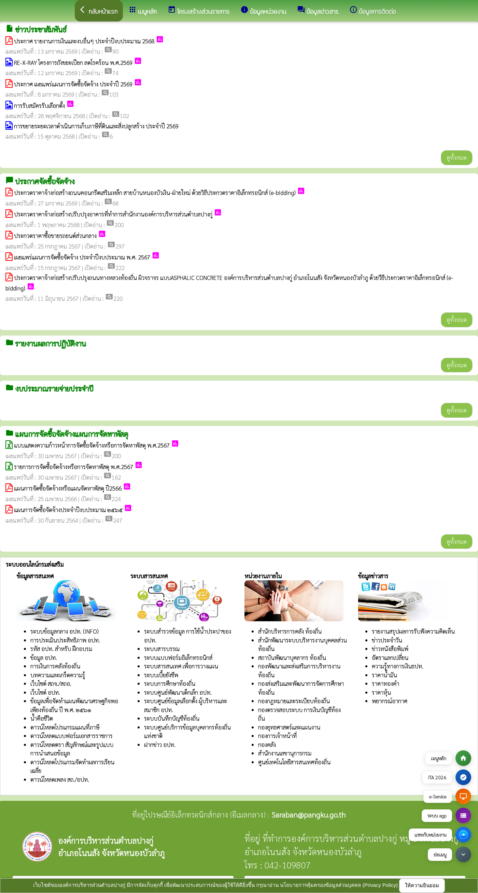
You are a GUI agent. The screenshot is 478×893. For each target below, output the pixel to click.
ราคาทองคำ (385, 683)
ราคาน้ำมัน (384, 675)
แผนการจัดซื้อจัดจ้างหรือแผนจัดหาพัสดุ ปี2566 (68, 488)
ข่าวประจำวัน (387, 640)
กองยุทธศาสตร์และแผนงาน (289, 727)
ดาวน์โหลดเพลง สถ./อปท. (59, 779)
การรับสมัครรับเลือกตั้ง (39, 105)
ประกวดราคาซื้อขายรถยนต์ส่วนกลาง (55, 235)
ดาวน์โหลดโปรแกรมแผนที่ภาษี (64, 727)
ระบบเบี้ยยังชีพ (161, 675)
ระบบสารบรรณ (162, 648)
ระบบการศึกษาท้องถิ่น (169, 683)
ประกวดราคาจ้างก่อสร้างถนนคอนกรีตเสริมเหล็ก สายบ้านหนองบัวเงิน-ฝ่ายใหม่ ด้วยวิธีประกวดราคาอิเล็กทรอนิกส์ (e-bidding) (155, 192)
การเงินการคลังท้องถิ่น (55, 666)
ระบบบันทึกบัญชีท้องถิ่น (171, 718)
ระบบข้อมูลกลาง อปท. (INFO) (64, 631)
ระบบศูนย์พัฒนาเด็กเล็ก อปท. (178, 692)
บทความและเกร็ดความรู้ (57, 675)
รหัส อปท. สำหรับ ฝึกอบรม (61, 648)
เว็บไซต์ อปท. (45, 692)
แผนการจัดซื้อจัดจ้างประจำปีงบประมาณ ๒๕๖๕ (68, 509)
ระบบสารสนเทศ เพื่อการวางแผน (181, 666)
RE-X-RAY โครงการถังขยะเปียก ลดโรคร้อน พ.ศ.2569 (73, 62)
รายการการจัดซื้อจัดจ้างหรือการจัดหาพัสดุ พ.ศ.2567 (73, 466)
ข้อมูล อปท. (43, 657)
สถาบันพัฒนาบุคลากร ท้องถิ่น (292, 657)
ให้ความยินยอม (422, 885)
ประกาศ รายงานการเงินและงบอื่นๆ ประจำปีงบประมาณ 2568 (84, 41)
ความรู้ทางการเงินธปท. (397, 666)
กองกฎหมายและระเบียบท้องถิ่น (294, 701)
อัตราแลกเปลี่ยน (390, 657)
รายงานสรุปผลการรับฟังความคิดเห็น (413, 631)
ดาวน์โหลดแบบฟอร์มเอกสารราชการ (71, 735)
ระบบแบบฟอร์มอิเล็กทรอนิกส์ (178, 657)
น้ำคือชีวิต (41, 718)
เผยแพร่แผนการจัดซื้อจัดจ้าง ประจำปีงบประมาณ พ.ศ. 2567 (82, 257)
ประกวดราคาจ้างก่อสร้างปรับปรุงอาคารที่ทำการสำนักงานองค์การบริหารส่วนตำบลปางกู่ (113, 214)
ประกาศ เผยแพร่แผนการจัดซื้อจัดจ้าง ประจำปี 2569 (73, 84)
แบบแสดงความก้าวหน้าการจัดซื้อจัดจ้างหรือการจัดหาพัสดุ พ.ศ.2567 (92, 445)
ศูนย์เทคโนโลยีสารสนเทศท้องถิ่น (294, 762)
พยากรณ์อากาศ (389, 701)
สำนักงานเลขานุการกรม (284, 753)
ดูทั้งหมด (457, 157)
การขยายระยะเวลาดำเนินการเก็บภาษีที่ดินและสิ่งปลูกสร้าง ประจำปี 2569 (96, 126)
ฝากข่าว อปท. (159, 744)
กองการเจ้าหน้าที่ (277, 735)
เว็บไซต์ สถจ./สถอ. (50, 683)
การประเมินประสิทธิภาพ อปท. (65, 640)
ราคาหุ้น (381, 692)
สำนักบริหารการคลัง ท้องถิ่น (290, 631)
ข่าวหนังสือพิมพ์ (390, 648)
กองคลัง (267, 744)
